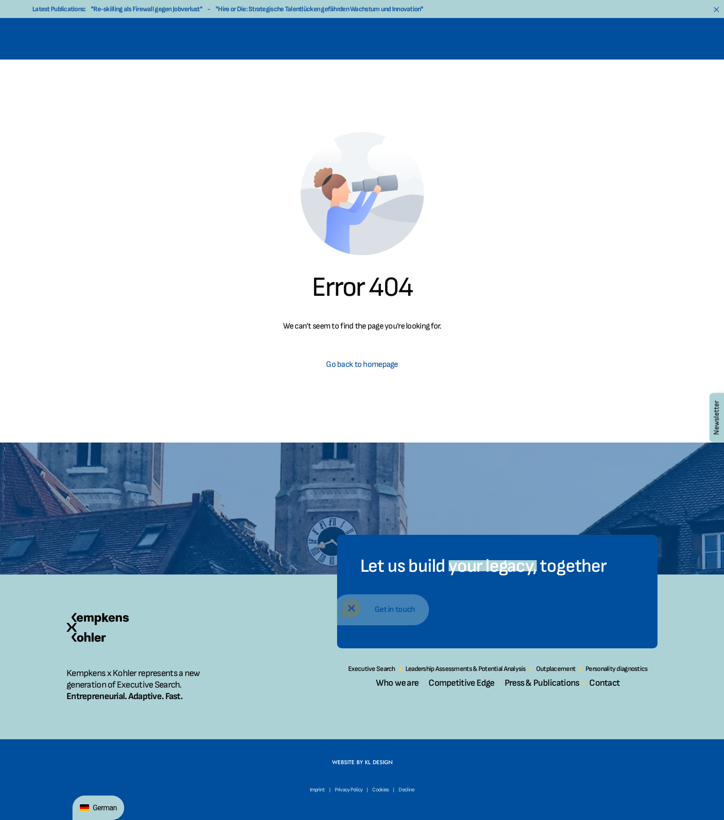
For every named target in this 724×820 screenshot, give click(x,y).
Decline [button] (406, 789)
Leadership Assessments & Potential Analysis (465, 668)
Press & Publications (542, 682)
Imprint (317, 789)
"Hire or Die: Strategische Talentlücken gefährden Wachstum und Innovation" (319, 10)
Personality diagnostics (616, 668)
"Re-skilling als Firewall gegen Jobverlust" (146, 10)
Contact (604, 682)
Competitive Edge (461, 682)
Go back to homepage (362, 364)
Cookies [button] (380, 789)
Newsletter (716, 417)
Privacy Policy (349, 789)
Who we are (397, 682)
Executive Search (371, 668)
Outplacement (555, 668)
